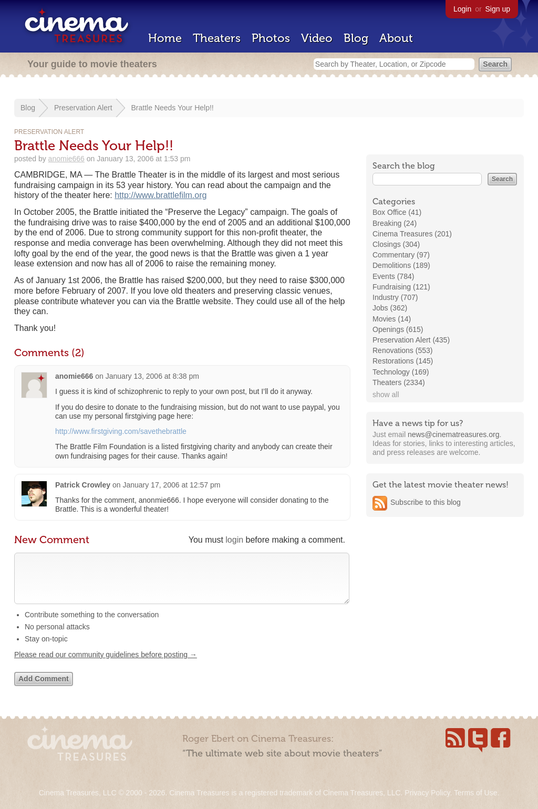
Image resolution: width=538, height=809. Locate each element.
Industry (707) (395, 297)
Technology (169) (401, 372)
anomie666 (66, 158)
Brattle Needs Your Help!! (172, 107)
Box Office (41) (397, 212)
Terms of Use (475, 793)
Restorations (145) (403, 361)
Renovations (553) (402, 350)
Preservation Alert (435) (411, 340)
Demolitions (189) (401, 265)
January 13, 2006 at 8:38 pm (152, 376)
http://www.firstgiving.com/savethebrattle (121, 431)
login (234, 539)
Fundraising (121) (401, 287)
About (396, 38)
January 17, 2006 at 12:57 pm (171, 485)
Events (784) (393, 276)
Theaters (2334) (399, 382)
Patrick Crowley (82, 485)
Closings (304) (396, 244)
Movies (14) (392, 319)
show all (386, 394)
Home (165, 38)
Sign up (497, 9)
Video (317, 38)
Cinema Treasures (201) (412, 234)
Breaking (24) (395, 223)
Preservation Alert (83, 107)
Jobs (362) (390, 308)
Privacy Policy (427, 793)
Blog (356, 38)
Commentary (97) (401, 255)
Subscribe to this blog (425, 502)
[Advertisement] (445, 592)
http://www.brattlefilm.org (160, 195)
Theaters (217, 38)
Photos (271, 38)
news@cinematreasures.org (454, 434)
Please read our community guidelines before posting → (105, 665)
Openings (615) (398, 329)
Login (462, 9)
